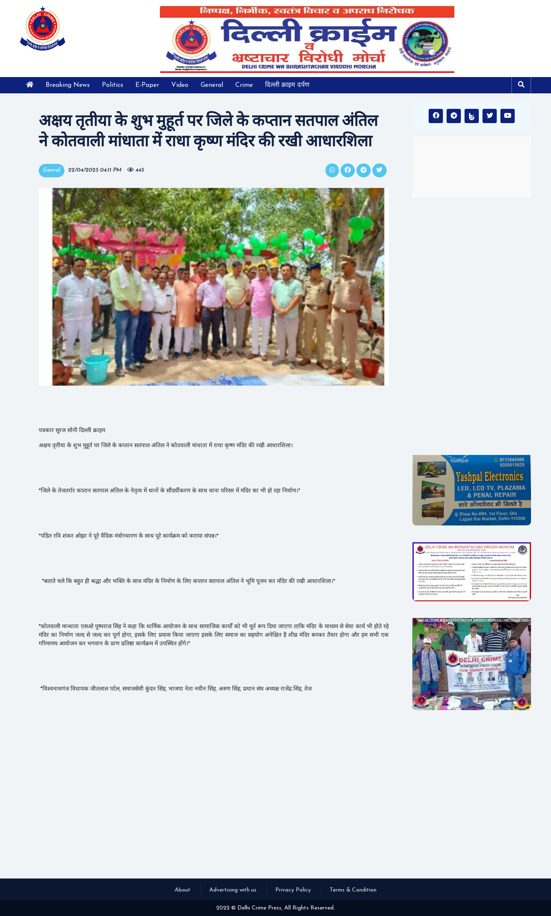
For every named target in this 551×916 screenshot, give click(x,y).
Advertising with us (233, 890)
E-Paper (147, 85)
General (212, 85)
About (182, 890)
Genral (51, 170)
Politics (112, 85)
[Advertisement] (471, 326)
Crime (244, 85)
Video (179, 85)
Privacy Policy (293, 890)
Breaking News (68, 85)
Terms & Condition (353, 890)
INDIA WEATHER (471, 167)
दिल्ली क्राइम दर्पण (287, 85)
